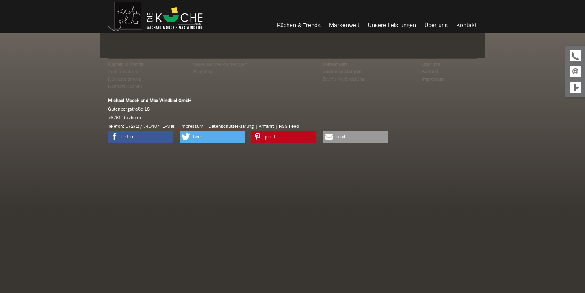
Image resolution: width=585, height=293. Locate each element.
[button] (140, 137)
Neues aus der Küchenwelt (219, 64)
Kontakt (430, 71)
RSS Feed (289, 126)
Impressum (433, 79)
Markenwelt (335, 64)
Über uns (431, 64)
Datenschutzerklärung (231, 126)
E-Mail (169, 126)
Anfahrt (266, 126)
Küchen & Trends (125, 64)
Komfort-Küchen (125, 86)
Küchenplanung (124, 79)
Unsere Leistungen (342, 71)
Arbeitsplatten (122, 71)
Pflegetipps (203, 71)
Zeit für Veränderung (343, 79)
